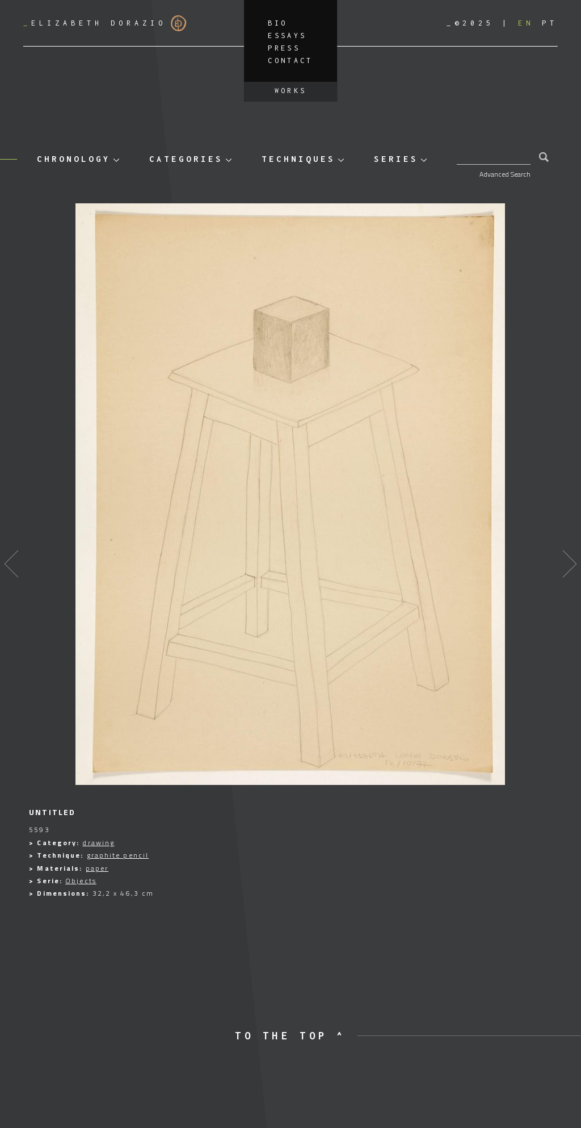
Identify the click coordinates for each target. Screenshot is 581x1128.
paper (97, 868)
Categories (186, 159)
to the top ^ (290, 1036)
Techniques (298, 159)
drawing (98, 842)
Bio (277, 23)
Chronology (74, 159)
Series (396, 159)
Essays (287, 35)
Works (291, 90)
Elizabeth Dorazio (105, 23)
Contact (290, 60)
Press (284, 48)
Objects (80, 880)
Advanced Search (505, 174)
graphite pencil (118, 855)
